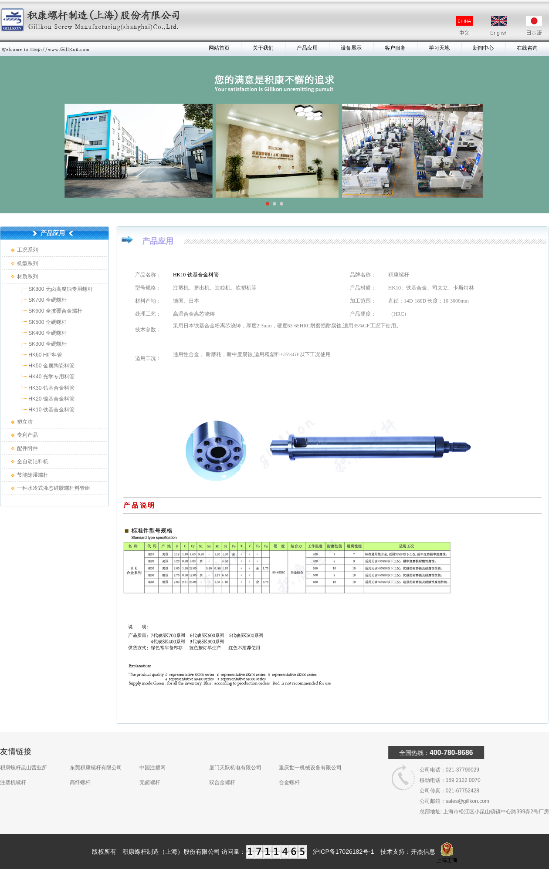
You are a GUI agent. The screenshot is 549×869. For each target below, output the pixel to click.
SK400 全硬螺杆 (47, 333)
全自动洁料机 (32, 461)
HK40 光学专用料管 (51, 377)
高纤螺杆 (80, 772)
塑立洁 (25, 422)
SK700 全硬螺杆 (47, 300)
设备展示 (351, 48)
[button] (267, 203)
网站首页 (219, 48)
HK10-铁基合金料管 (51, 410)
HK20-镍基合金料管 (51, 399)
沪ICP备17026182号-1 (343, 851)
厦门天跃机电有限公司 (235, 757)
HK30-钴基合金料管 (51, 388)
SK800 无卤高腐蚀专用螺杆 (60, 289)
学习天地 (439, 48)
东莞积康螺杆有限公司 (96, 757)
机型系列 (27, 263)
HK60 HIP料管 (44, 355)
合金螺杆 (289, 772)
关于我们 (263, 48)
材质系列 (27, 276)
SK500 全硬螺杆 (47, 322)
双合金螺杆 (222, 772)
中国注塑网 (152, 757)
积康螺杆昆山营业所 (23, 757)
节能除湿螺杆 (32, 475)
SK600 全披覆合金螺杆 (54, 311)
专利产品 (27, 435)
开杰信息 (423, 851)
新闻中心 (483, 48)
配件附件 (27, 448)
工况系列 (27, 250)
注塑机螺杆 (13, 772)
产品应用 (307, 48)
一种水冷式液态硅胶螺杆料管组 (53, 488)
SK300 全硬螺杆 (47, 344)
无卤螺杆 (149, 772)
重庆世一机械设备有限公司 (310, 757)
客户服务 (395, 48)
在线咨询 (527, 48)
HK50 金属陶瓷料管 (51, 366)
